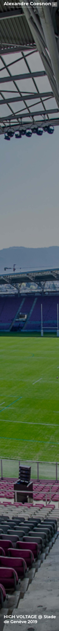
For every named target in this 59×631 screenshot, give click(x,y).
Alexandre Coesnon (27, 3)
